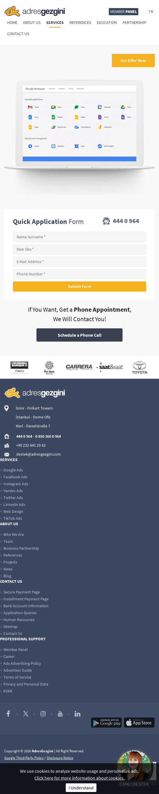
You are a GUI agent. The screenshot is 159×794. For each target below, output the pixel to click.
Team (6, 541)
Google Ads (11, 470)
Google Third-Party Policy (24, 757)
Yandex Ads (11, 490)
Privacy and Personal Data (24, 684)
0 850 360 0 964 (48, 436)
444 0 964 (121, 221)
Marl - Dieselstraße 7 (33, 426)
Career (7, 656)
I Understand (81, 788)
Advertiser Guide (16, 670)
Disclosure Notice (60, 757)
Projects (8, 562)
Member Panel (14, 649)
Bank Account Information (24, 605)
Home (12, 22)
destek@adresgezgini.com (38, 454)
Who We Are (12, 534)
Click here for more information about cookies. (79, 778)
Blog (5, 575)
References (80, 22)
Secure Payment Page (20, 592)
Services (55, 22)
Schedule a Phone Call (80, 335)
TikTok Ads (11, 518)
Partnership (134, 22)
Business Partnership (19, 548)
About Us (31, 22)
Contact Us (18, 33)
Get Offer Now (133, 60)
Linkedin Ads (12, 504)
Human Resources (17, 619)
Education (107, 22)
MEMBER (123, 11)
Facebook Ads (13, 476)
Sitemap (9, 626)
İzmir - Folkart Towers (34, 408)
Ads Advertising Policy (20, 663)
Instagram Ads (14, 483)
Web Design (11, 511)
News (6, 569)
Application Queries (18, 612)
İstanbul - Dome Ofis (33, 417)
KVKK (6, 691)
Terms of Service (15, 677)
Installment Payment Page (24, 598)
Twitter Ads (11, 497)
